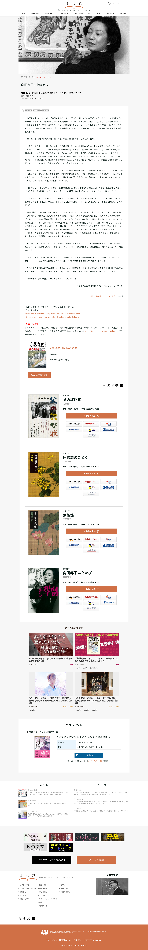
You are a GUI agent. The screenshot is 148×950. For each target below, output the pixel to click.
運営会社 (23, 892)
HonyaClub (109, 429)
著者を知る (35, 13)
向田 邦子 (37, 110)
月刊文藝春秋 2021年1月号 (102, 296)
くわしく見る (90, 416)
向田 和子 (45, 110)
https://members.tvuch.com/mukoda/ (101, 331)
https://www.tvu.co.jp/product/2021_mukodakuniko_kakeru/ (52, 317)
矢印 (66, 821)
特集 (98, 13)
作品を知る (49, 13)
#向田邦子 (32, 710)
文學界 (63, 885)
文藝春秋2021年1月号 (63, 348)
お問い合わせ (24, 899)
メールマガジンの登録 (95, 761)
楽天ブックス (91, 424)
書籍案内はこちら (52, 859)
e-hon (91, 429)
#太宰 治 (78, 668)
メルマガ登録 (96, 859)
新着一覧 (42, 885)
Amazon (74, 424)
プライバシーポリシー (28, 888)
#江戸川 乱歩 (93, 668)
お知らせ (23, 895)
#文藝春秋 (29, 96)
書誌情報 (123, 13)
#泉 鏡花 (85, 668)
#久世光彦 (78, 710)
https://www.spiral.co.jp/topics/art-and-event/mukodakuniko (52, 313)
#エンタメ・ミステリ (36, 98)
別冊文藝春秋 (65, 892)
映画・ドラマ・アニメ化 (82, 13)
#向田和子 (94, 710)
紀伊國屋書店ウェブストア (74, 429)
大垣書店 (91, 435)
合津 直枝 (25, 92)
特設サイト (110, 13)
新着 (23, 13)
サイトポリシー (25, 885)
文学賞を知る (63, 13)
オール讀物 (65, 888)
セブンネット (109, 424)
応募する (84, 755)
